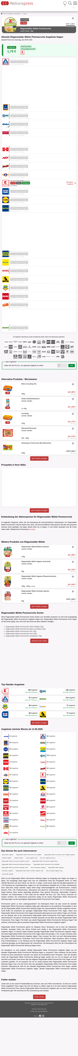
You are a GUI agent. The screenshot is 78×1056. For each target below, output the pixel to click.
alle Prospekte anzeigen (39, 510)
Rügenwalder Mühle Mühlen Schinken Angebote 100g (29, 909)
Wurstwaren (17, 13)
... (21, 13)
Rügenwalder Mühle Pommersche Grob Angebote (29, 893)
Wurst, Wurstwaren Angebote (38, 906)
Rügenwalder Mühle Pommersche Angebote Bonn (45, 899)
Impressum (34, 1047)
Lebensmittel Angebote (7, 912)
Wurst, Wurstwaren (8, 13)
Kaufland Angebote (6, 896)
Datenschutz (43, 1047)
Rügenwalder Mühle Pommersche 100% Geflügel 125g (24, 665)
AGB (39, 1047)
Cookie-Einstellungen (42, 1049)
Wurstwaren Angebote (7, 909)
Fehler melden (39, 1035)
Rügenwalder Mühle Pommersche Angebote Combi (15, 906)
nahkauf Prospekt (18, 896)
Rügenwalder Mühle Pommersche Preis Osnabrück (46, 902)
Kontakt (32, 1049)
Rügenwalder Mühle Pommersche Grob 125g (21, 672)
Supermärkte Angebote (7, 893)
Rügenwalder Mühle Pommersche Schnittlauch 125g (24, 674)
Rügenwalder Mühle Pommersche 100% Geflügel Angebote (59, 893)
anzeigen (32, 529)
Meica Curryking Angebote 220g (54, 909)
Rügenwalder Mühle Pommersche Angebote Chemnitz (16, 899)
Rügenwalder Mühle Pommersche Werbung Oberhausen (16, 902)
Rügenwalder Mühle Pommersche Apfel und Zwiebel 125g (25, 667)
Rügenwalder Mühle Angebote (56, 906)
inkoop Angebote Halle (31, 896)
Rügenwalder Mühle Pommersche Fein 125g (21, 670)
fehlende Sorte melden (39, 679)
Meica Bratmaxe (58, 977)
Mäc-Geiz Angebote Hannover (48, 896)
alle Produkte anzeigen (39, 458)
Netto (52, 956)
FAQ (36, 1049)
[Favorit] (73, 18)
